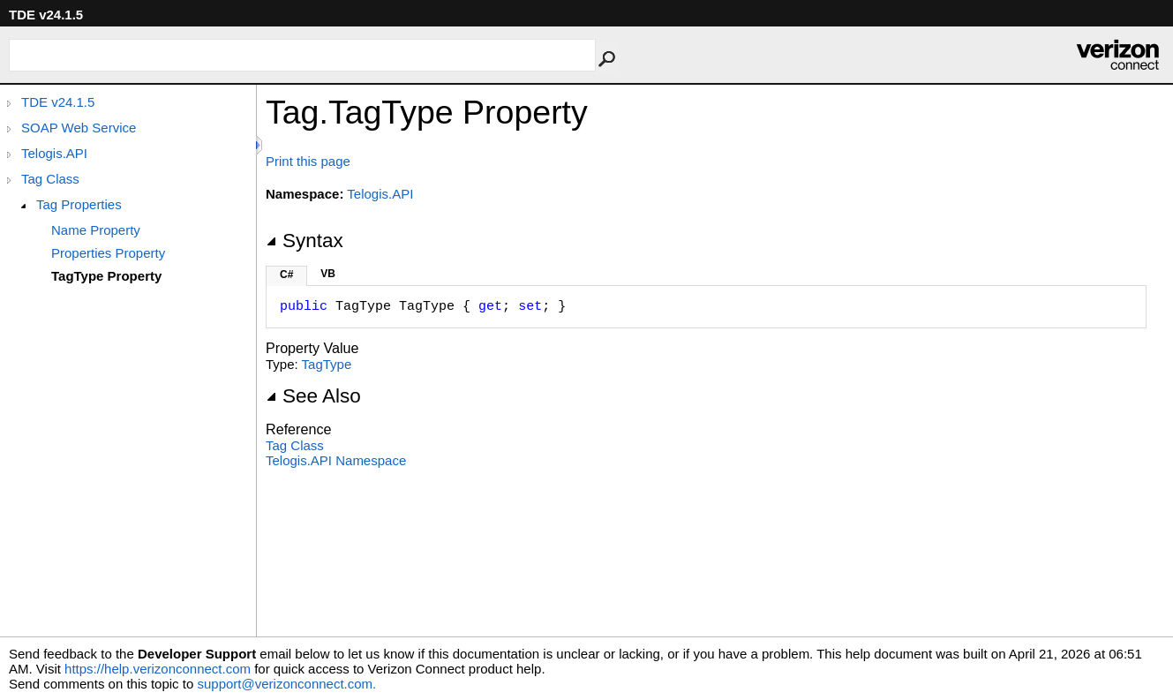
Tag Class (50, 178)
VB (327, 273)
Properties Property (108, 252)
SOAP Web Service (78, 127)
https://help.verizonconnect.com (157, 668)
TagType (327, 364)
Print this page (308, 161)
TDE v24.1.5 (57, 101)
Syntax (304, 241)
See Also (313, 396)
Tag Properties (79, 204)
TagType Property (106, 275)
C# (286, 274)
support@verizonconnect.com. (286, 683)
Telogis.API (54, 153)
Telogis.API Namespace (336, 460)
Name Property (95, 229)
